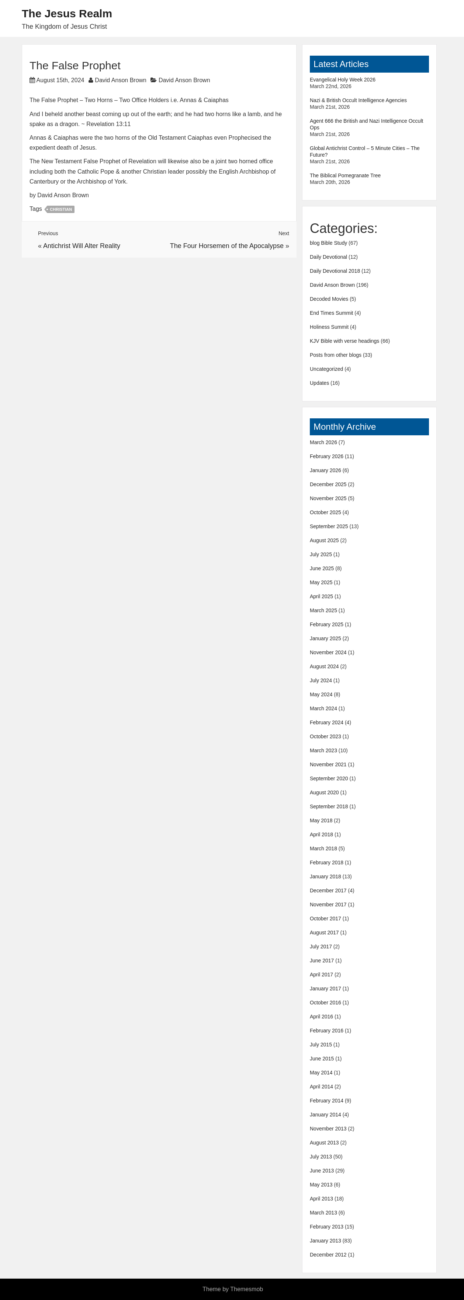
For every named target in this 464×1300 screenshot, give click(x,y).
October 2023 (325, 736)
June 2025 (322, 568)
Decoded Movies (329, 299)
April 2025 (321, 596)
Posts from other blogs (335, 355)
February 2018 (326, 862)
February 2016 (326, 1031)
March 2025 (323, 610)
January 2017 (325, 988)
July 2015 (321, 1045)
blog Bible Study (328, 243)
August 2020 (324, 792)
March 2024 (323, 708)
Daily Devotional (328, 257)
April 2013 (321, 1199)
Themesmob (246, 1289)
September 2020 (329, 778)
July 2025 (321, 554)
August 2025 (324, 540)
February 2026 (326, 456)
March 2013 (323, 1213)
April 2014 (321, 1087)
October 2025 (325, 512)
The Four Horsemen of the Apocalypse (227, 246)
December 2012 (328, 1255)
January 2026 (325, 470)
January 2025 (325, 638)
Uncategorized (326, 369)
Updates (319, 383)
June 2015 (322, 1059)
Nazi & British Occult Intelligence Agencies (358, 100)
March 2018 (323, 848)
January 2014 (325, 1115)
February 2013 (326, 1227)
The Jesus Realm (67, 13)
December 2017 (328, 890)
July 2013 (321, 1157)
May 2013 (321, 1185)
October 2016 (325, 1003)
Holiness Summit (329, 327)
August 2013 (324, 1143)
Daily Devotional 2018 (335, 271)
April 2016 (321, 1017)
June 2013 (322, 1171)
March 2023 (323, 750)
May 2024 (321, 694)
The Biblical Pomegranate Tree (345, 175)
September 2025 (329, 526)
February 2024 (326, 722)
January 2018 (325, 876)
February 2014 (326, 1101)
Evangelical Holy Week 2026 (342, 80)
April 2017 (321, 974)
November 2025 (328, 498)
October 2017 (325, 918)
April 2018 (321, 834)
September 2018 (329, 806)
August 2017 (324, 932)
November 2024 (328, 652)
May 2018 (321, 820)
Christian (61, 209)
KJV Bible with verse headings (344, 341)
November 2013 (328, 1129)
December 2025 (328, 484)
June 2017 (322, 960)
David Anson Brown (120, 80)
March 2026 (323, 442)
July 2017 (321, 946)
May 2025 (321, 582)
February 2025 (326, 624)
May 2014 (321, 1073)
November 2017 (328, 904)
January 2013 (325, 1241)
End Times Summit (331, 313)
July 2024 (321, 680)
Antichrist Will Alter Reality (81, 246)
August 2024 (324, 666)
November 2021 (328, 764)
